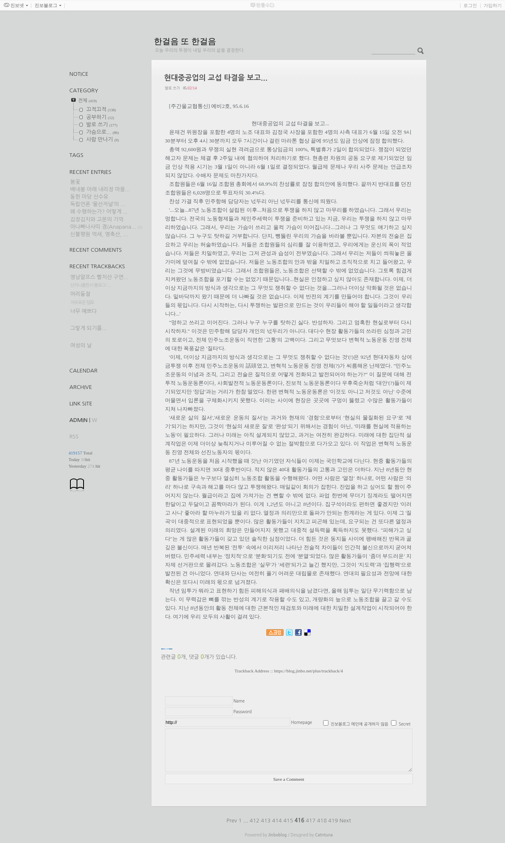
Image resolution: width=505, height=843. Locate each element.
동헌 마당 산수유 (89, 196)
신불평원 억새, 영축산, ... (99, 234)
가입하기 (493, 5)
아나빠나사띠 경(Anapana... (103, 226)
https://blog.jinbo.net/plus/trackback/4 (308, 670)
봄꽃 (75, 182)
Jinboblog (277, 835)
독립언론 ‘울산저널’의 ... (98, 204)
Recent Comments (96, 250)
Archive (81, 387)
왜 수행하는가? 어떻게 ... (99, 211)
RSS (74, 436)
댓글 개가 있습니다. (213, 657)
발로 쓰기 (172, 88)
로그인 (470, 5)
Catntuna (324, 835)
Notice (79, 74)
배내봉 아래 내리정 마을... (100, 189)
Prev (232, 820)
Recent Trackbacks (97, 266)
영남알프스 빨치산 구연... (99, 277)
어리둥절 (80, 294)
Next (345, 820)
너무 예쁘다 (83, 311)
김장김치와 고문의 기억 (96, 219)
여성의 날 (81, 345)
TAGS (77, 155)
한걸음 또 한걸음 (185, 41)
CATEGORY (84, 90)
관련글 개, (174, 657)
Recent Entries (91, 172)
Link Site (81, 403)
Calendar (84, 370)
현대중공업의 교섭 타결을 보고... (216, 78)
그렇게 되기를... (88, 328)
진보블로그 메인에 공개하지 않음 (359, 724)
